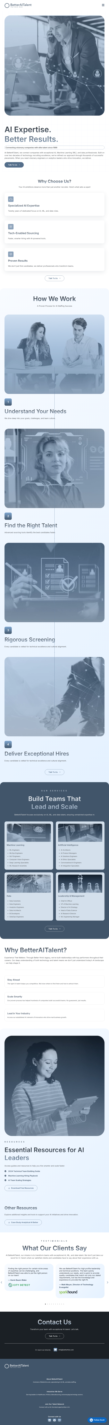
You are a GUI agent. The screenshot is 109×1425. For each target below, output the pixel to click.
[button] (1, 1282)
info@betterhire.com (66, 1350)
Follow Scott (97, 1420)
